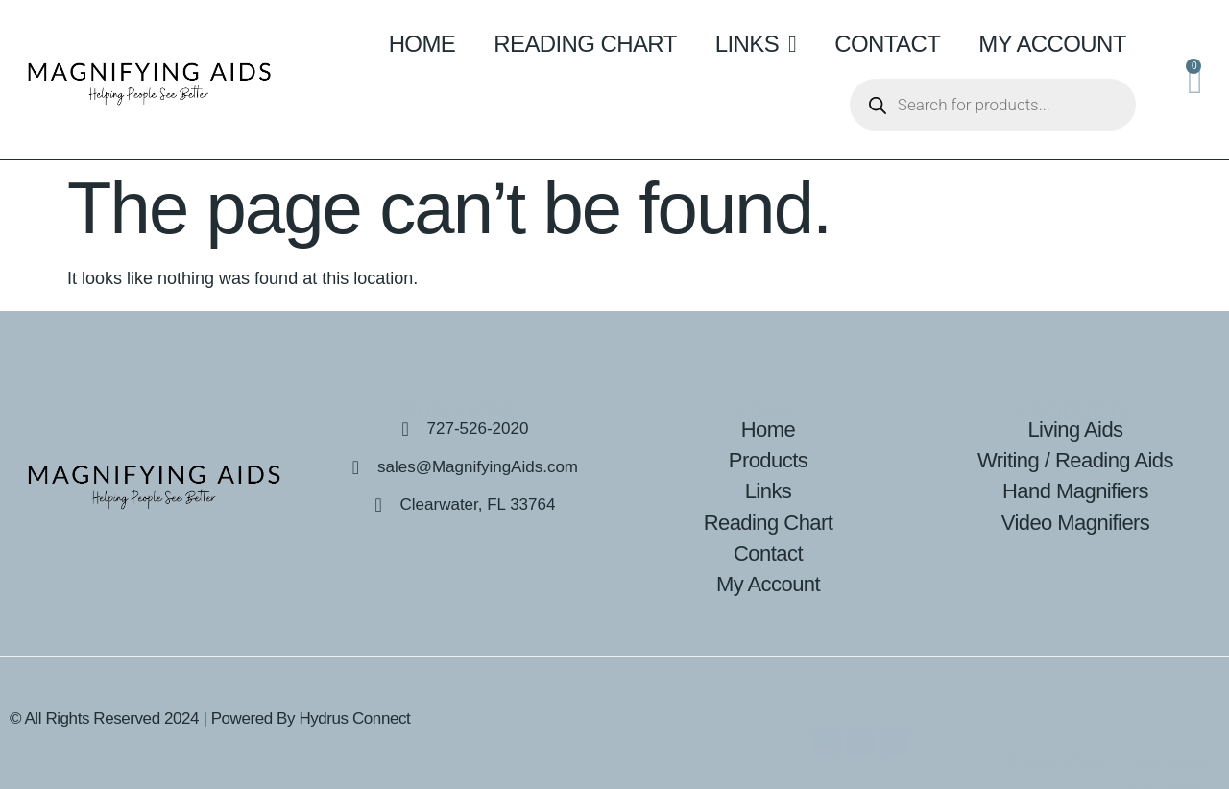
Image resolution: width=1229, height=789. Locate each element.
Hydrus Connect (354, 718)
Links (756, 44)
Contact (887, 44)
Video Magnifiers (1075, 523)
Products (768, 460)
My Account (1052, 44)
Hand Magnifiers (1075, 491)
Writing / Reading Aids (1075, 460)
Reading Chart (585, 44)
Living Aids (1074, 430)
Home (422, 44)
